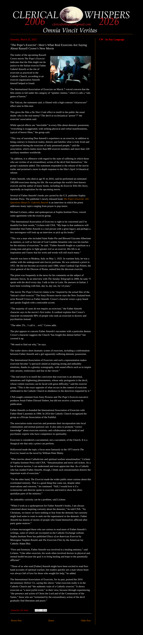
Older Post (86, 620)
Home (51, 620)
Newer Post (16, 620)
